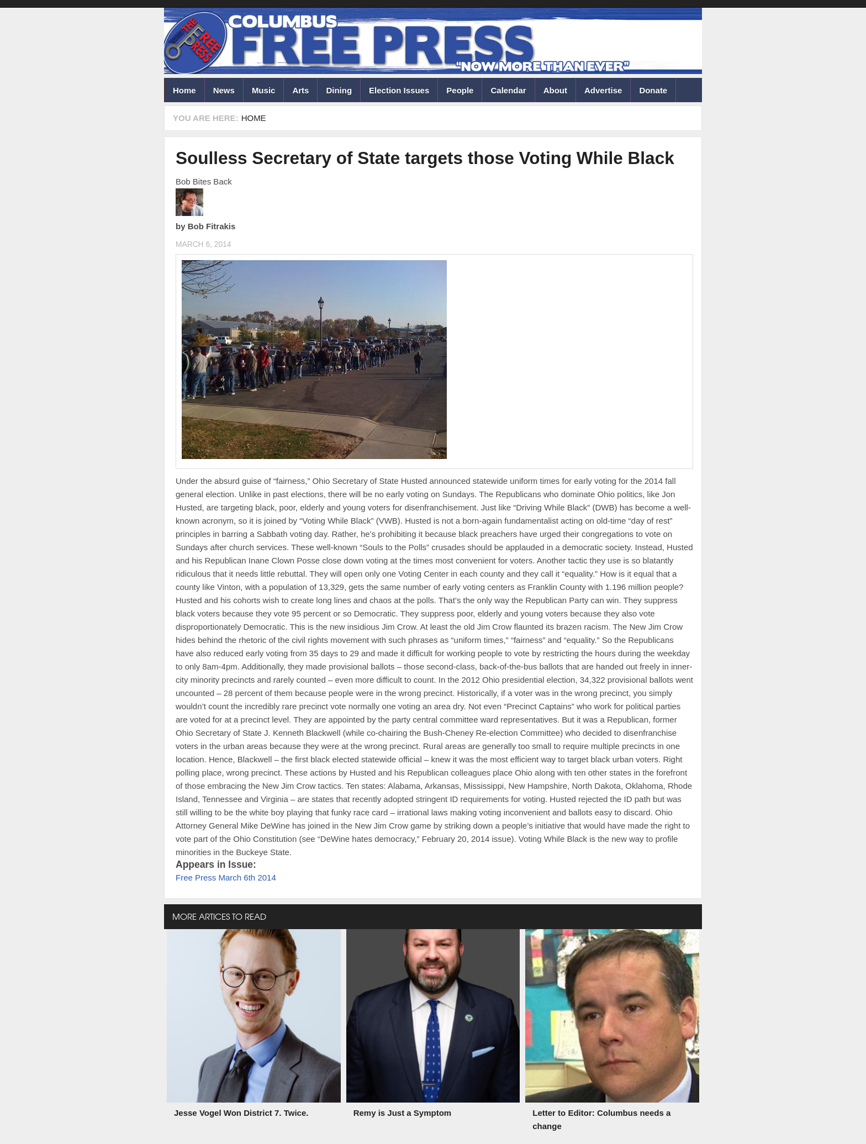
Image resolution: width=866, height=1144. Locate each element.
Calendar (508, 90)
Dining (339, 90)
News (224, 90)
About (555, 90)
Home (184, 90)
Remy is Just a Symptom (402, 1112)
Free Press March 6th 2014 (226, 877)
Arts (300, 90)
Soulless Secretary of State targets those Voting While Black (425, 158)
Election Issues (399, 90)
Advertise (603, 90)
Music (264, 90)
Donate (653, 90)
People (459, 90)
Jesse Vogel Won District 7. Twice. (241, 1112)
